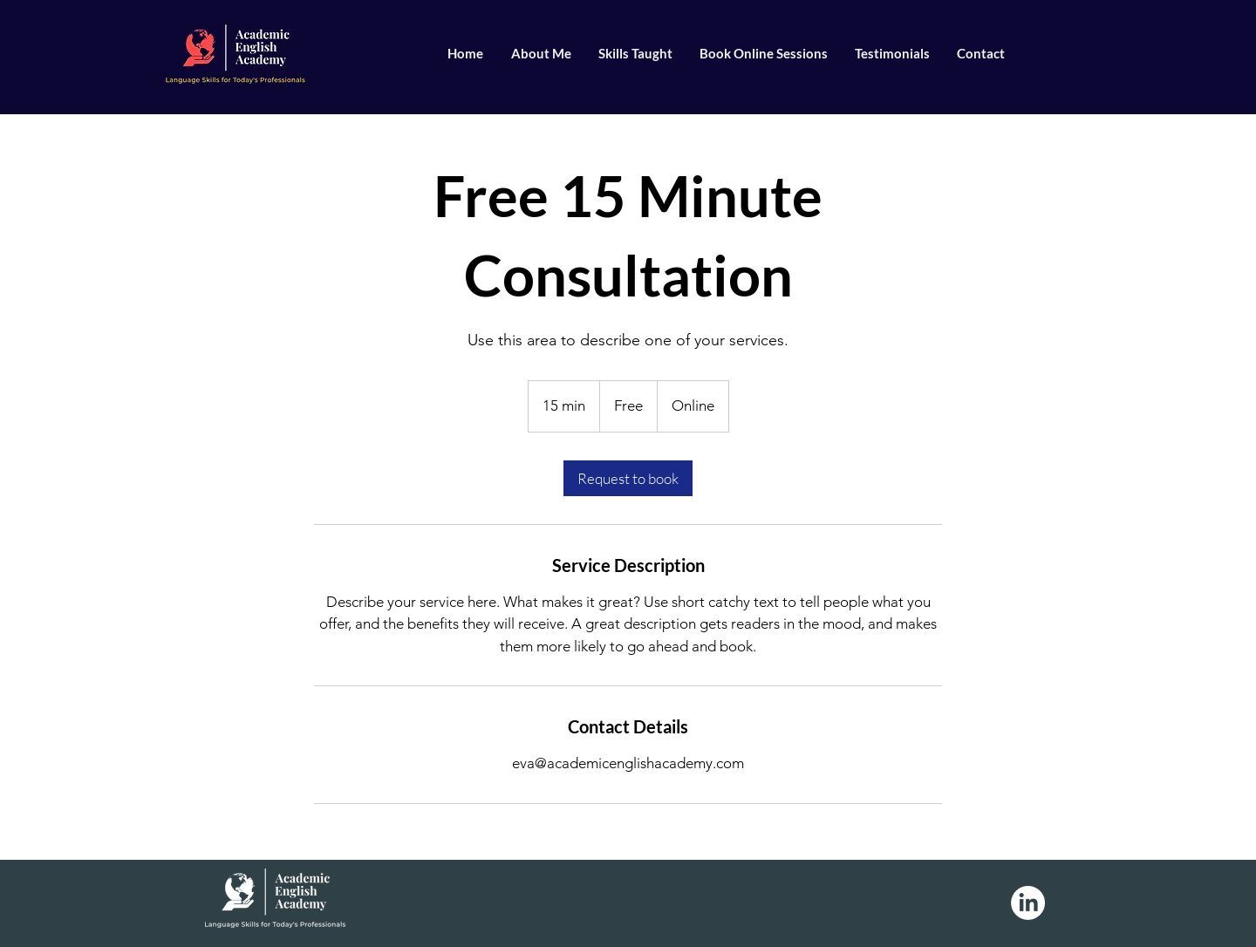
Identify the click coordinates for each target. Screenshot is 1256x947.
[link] (628, 478)
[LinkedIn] (1028, 903)
